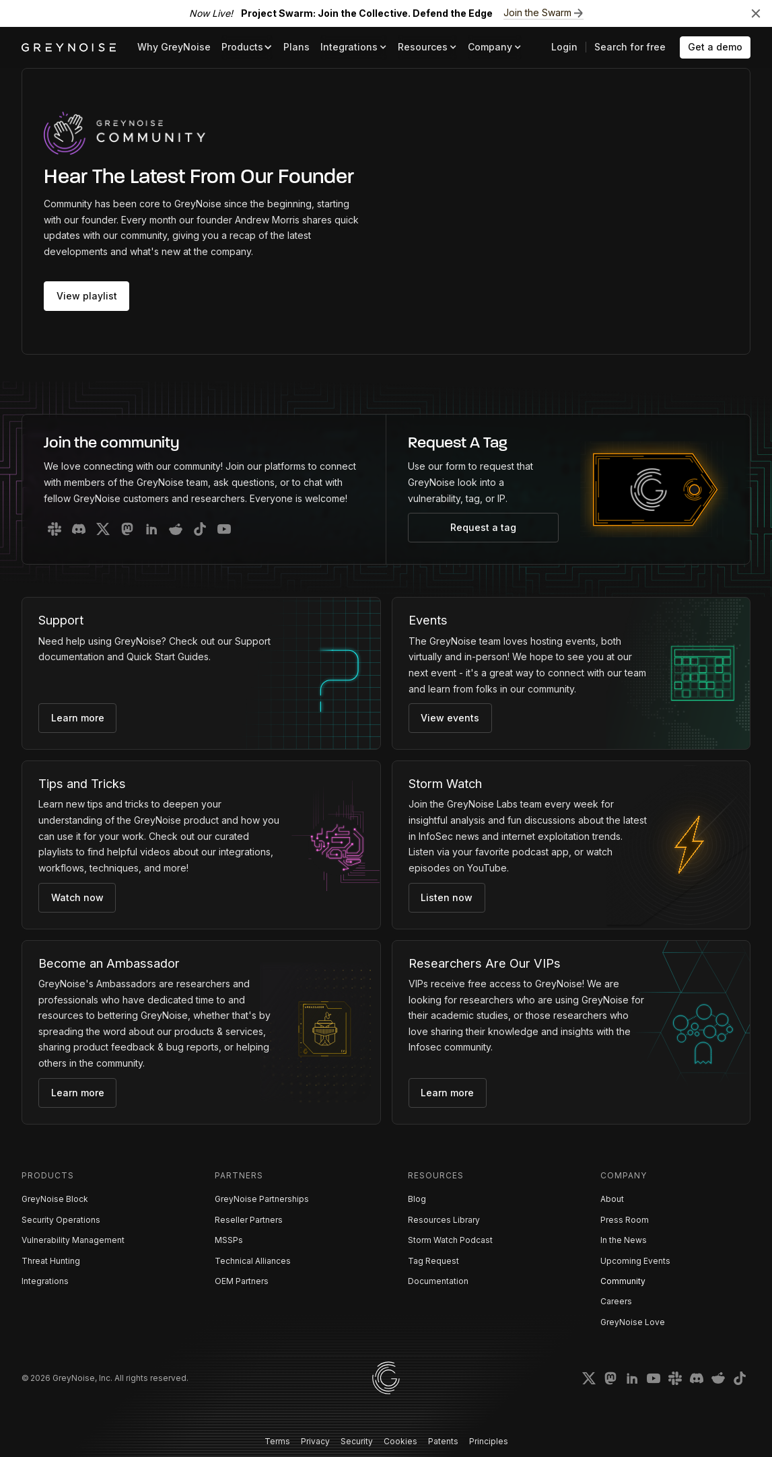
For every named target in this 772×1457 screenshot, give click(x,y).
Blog (417, 1199)
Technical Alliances (253, 1261)
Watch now (77, 897)
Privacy (315, 1441)
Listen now (446, 897)
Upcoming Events (635, 1261)
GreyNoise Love (632, 1322)
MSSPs (229, 1240)
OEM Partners (242, 1281)
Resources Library (444, 1220)
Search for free (630, 46)
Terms (277, 1441)
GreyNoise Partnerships (262, 1199)
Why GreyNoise (174, 46)
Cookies (400, 1441)
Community (622, 1281)
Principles (488, 1441)
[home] (69, 47)
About (612, 1199)
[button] (247, 47)
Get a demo (715, 46)
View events (450, 717)
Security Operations (61, 1220)
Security (357, 1441)
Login (564, 46)
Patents (443, 1441)
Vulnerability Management (73, 1240)
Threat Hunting (51, 1261)
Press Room (624, 1220)
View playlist (87, 295)
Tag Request (433, 1261)
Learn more (77, 717)
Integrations (45, 1281)
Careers (616, 1301)
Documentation (438, 1281)
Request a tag (483, 527)
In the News (623, 1240)
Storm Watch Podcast (450, 1240)
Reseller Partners (249, 1220)
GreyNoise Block (55, 1199)
